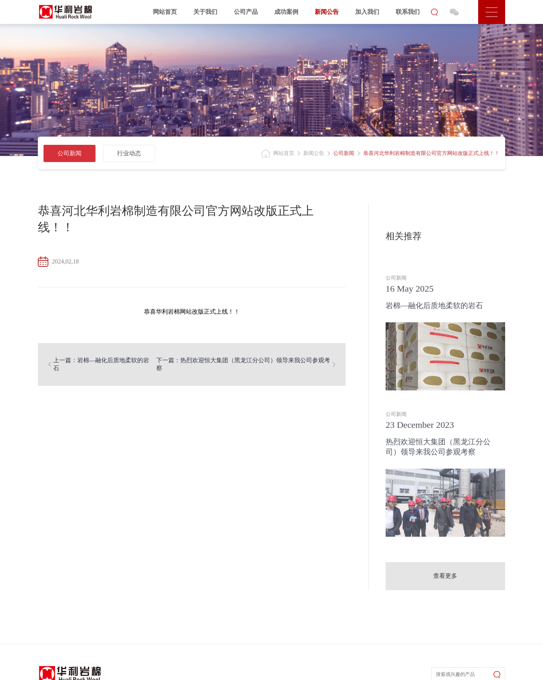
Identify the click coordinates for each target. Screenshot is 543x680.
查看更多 (445, 576)
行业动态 (127, 153)
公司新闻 (67, 153)
